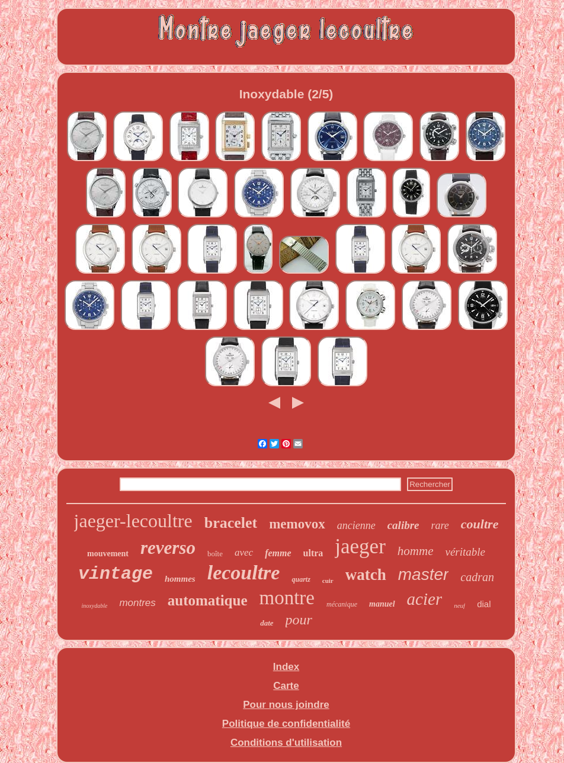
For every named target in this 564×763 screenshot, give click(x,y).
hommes (180, 579)
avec (244, 552)
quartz (300, 579)
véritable (465, 552)
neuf (459, 605)
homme (416, 551)
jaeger (360, 546)
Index (286, 666)
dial (484, 604)
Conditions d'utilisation (286, 742)
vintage (115, 574)
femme (278, 553)
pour (299, 619)
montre (287, 597)
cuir (328, 580)
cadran (477, 577)
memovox (297, 524)
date (266, 622)
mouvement (108, 553)
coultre (480, 524)
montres (137, 602)
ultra (313, 553)
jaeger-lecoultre (133, 520)
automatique (208, 600)
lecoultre (243, 573)
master (423, 574)
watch (365, 575)
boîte (215, 553)
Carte (286, 685)
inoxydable (95, 605)
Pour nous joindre (286, 704)
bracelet (231, 522)
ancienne (356, 525)
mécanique (341, 604)
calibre (403, 525)
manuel (382, 604)
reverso (168, 547)
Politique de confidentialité (286, 723)
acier (425, 598)
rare (440, 525)
